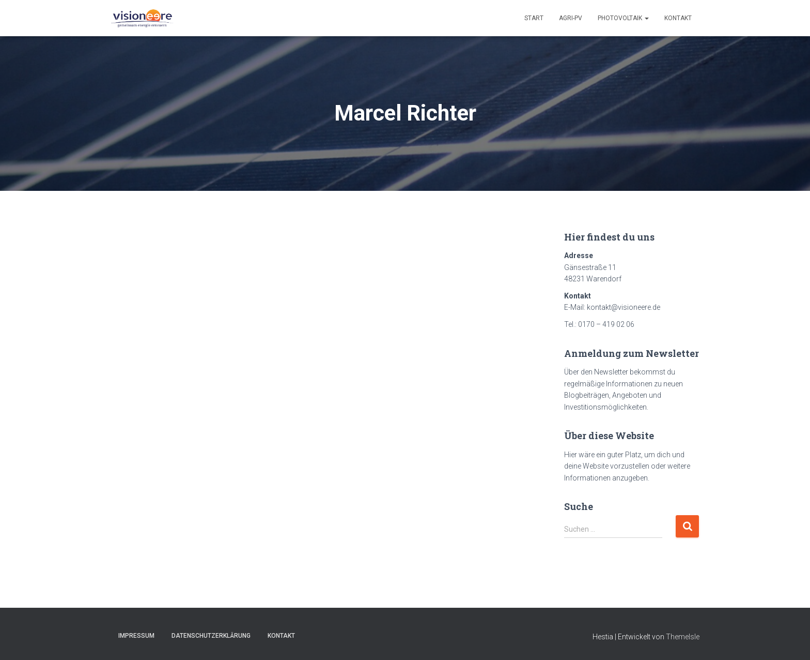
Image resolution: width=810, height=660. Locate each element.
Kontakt (678, 18)
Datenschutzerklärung (211, 635)
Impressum (136, 635)
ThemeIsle (682, 637)
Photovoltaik (623, 18)
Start (533, 18)
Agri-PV (570, 18)
